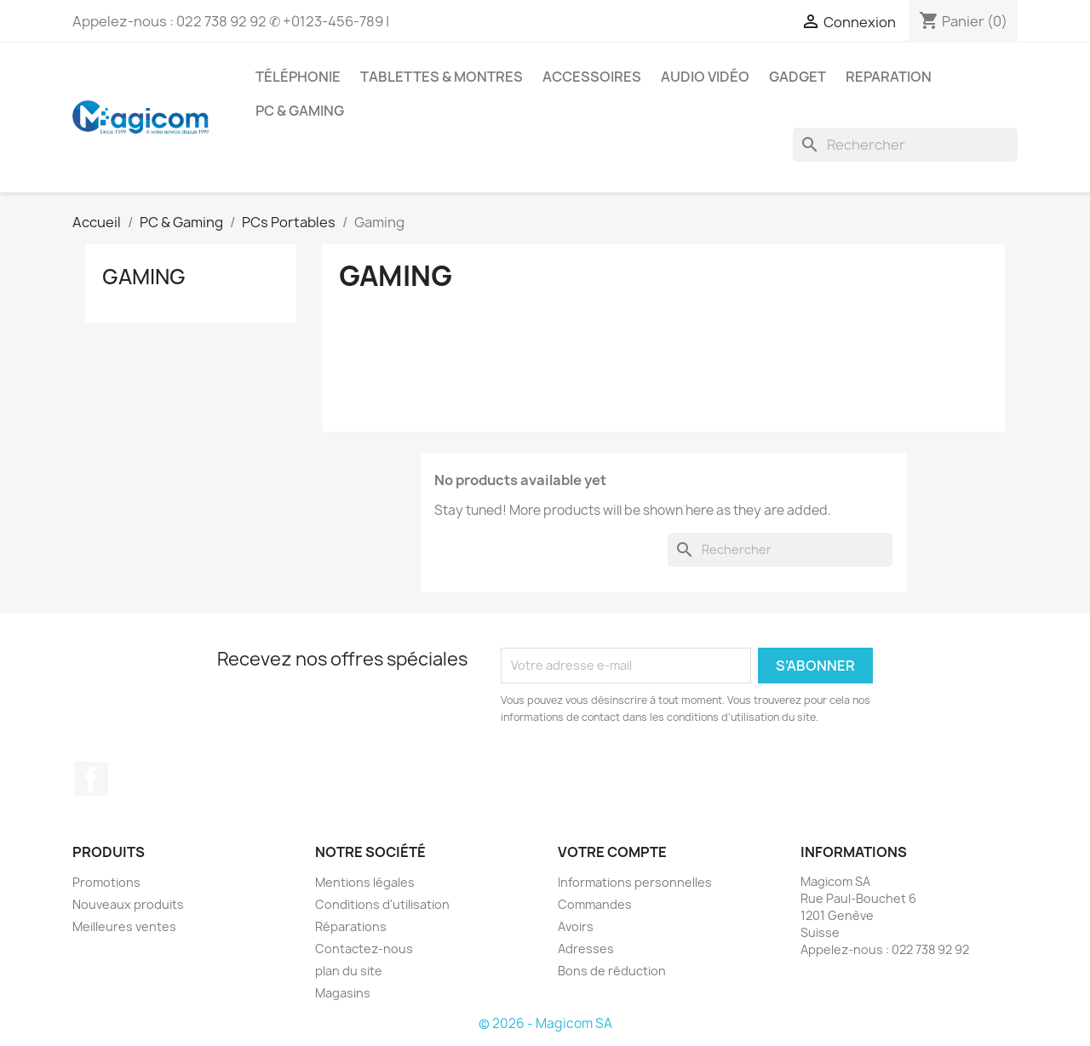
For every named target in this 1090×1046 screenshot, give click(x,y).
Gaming (144, 276)
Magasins (342, 993)
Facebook (91, 779)
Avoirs (576, 926)
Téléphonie (298, 76)
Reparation (889, 76)
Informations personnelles (635, 882)
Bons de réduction (612, 971)
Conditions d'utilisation (382, 904)
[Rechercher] (905, 145)
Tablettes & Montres (441, 76)
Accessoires (591, 76)
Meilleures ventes (124, 926)
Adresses (586, 948)
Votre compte (612, 852)
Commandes (595, 904)
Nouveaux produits (128, 904)
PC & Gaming (299, 110)
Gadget (797, 76)
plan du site (348, 971)
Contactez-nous (364, 948)
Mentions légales (365, 882)
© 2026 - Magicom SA (545, 1023)
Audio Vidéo (705, 76)
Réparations (351, 926)
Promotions (106, 882)
